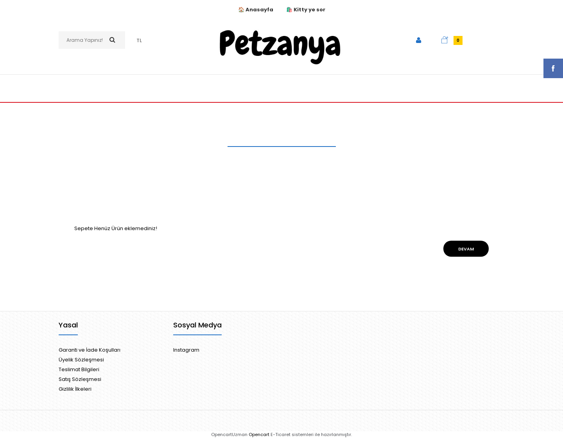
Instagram (186, 350)
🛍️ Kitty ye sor (305, 9)
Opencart (259, 434)
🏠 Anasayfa (256, 9)
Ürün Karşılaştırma (296, 161)
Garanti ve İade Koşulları (89, 350)
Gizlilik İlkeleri (75, 389)
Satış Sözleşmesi (80, 379)
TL (139, 40)
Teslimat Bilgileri (79, 369)
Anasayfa (252, 161)
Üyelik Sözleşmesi (81, 359)
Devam (466, 249)
